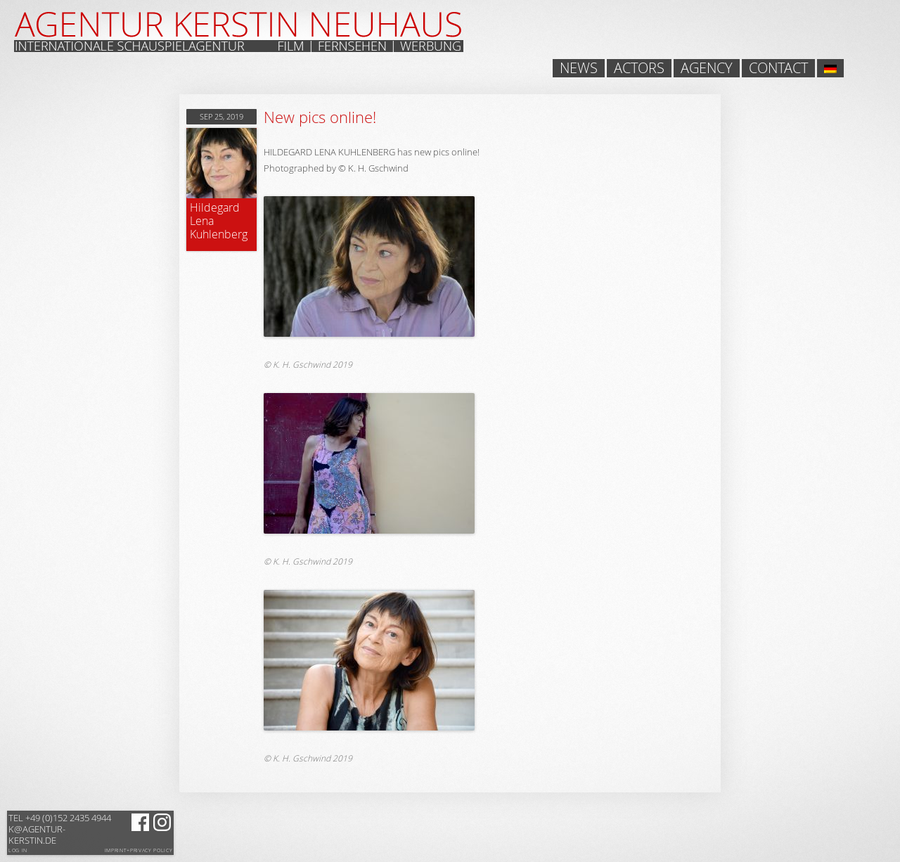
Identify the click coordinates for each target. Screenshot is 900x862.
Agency (707, 68)
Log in (17, 850)
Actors (639, 68)
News (579, 68)
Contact (778, 68)
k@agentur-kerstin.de (59, 829)
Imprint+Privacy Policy (139, 851)
